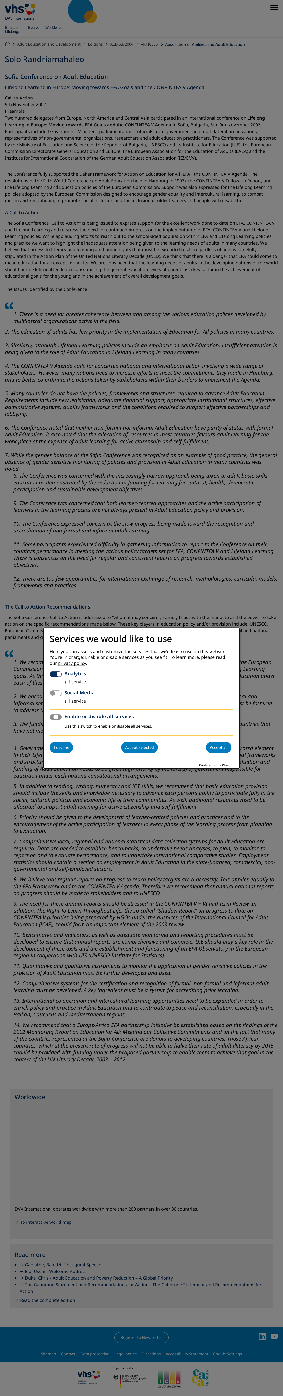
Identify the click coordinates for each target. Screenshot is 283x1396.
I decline (61, 747)
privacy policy (72, 663)
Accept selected (139, 747)
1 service (75, 682)
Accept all (218, 747)
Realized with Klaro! (215, 765)
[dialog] (141, 698)
